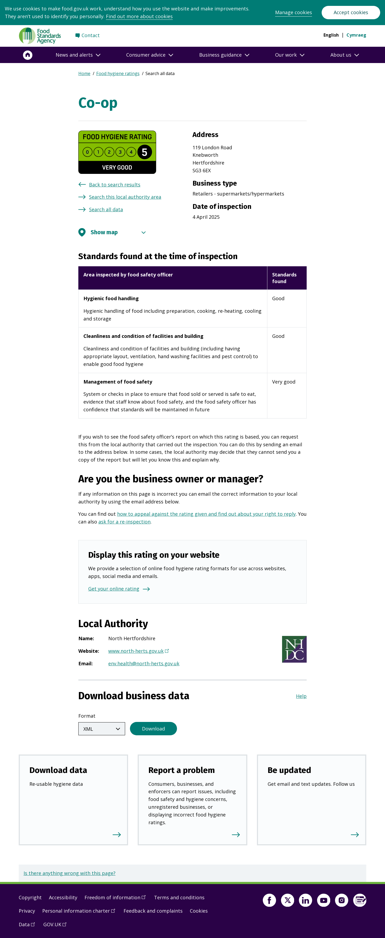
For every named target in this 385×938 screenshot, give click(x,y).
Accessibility (63, 896)
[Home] (28, 55)
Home (84, 73)
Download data (58, 769)
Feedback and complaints (153, 909)
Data (28, 925)
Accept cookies (351, 12)
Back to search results (114, 184)
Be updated (289, 769)
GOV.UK (56, 925)
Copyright (30, 896)
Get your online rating (113, 588)
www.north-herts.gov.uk (137, 651)
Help (301, 696)
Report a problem (181, 769)
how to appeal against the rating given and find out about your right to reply (206, 514)
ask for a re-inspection (124, 521)
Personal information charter (80, 911)
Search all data (106, 209)
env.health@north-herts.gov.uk (143, 663)
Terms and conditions (179, 896)
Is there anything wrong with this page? (70, 872)
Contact (91, 35)
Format (86, 716)
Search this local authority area (125, 197)
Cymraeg (356, 35)
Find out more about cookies (139, 16)
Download (153, 727)
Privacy (27, 909)
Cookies (199, 909)
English (331, 35)
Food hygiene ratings (118, 73)
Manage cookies (293, 12)
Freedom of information (116, 898)
